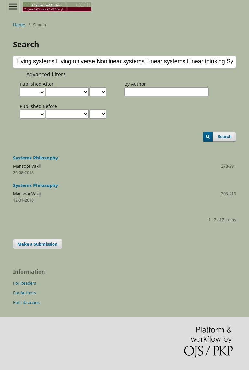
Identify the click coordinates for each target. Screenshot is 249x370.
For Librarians (26, 302)
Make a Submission (38, 244)
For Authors (24, 293)
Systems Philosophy (35, 158)
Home (19, 25)
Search (224, 136)
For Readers (24, 283)
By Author (135, 84)
